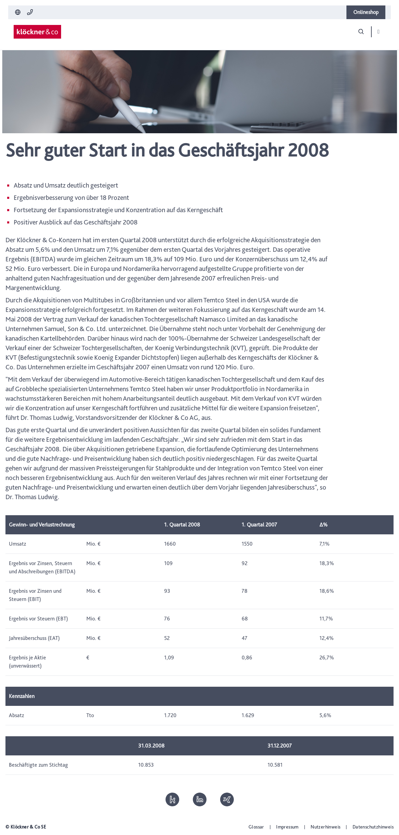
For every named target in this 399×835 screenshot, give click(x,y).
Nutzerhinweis (325, 827)
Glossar (256, 827)
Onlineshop (366, 12)
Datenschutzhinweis (373, 827)
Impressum (287, 827)
